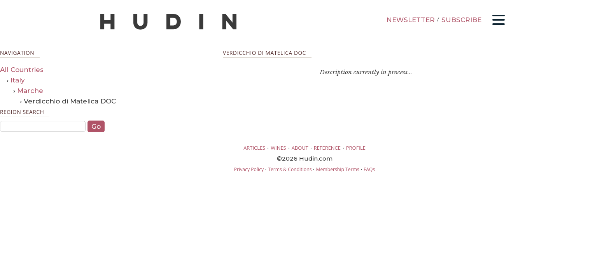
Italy (17, 80)
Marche (30, 90)
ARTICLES (254, 147)
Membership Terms (337, 169)
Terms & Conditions (290, 169)
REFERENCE (327, 147)
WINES (278, 147)
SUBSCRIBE (461, 20)
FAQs (369, 169)
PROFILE (356, 147)
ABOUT (300, 147)
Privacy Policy (249, 169)
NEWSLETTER (411, 20)
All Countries (22, 70)
